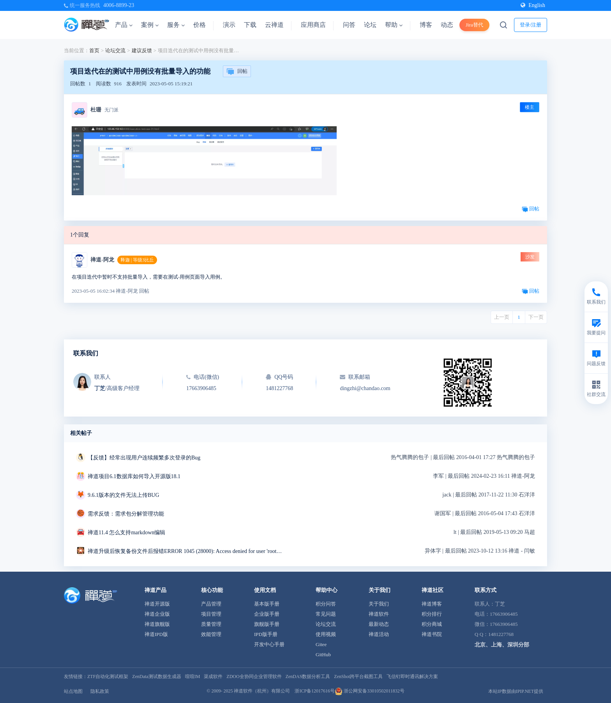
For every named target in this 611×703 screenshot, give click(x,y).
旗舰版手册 (266, 624)
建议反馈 (142, 50)
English (533, 5)
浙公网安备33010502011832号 (369, 691)
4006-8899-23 (118, 5)
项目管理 (211, 614)
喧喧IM (192, 676)
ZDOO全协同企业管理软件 (253, 676)
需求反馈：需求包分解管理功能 (126, 514)
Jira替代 (474, 25)
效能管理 (211, 634)
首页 (94, 50)
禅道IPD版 (156, 634)
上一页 (501, 317)
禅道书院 (432, 634)
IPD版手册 (265, 634)
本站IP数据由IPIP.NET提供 (515, 691)
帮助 (394, 24)
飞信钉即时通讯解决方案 (412, 676)
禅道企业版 (157, 614)
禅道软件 (379, 614)
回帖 (236, 71)
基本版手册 (266, 604)
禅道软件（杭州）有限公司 (262, 691)
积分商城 (432, 624)
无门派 (111, 110)
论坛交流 (115, 50)
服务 (176, 24)
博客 (426, 24)
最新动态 (379, 624)
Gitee (321, 644)
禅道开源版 (157, 604)
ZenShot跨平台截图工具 (358, 676)
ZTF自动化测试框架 (107, 676)
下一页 (536, 317)
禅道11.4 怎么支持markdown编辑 (126, 532)
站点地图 (73, 691)
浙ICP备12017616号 (315, 691)
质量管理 (211, 624)
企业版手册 (266, 614)
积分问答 (326, 604)
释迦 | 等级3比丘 (137, 260)
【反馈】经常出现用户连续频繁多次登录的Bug (144, 458)
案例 (150, 24)
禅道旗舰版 (157, 624)
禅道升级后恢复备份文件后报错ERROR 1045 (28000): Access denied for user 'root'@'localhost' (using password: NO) (185, 551)
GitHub (323, 654)
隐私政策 (99, 691)
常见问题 (326, 614)
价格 (199, 24)
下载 (250, 24)
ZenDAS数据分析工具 (308, 676)
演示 (229, 24)
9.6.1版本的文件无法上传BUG (123, 495)
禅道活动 (379, 634)
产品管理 (211, 604)
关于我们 (379, 604)
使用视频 (326, 634)
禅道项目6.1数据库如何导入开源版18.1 (134, 476)
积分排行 (432, 614)
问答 (349, 24)
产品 (123, 24)
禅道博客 (432, 604)
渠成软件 (213, 676)
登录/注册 (531, 25)
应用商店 (313, 24)
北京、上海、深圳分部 (502, 645)
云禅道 (274, 24)
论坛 (370, 24)
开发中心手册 (269, 644)
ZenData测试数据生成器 (156, 676)
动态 (447, 24)
